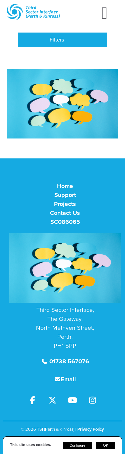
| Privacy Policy (89, 429)
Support (65, 195)
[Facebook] (36, 401)
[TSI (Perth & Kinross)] (33, 18)
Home (65, 186)
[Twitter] (56, 401)
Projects (65, 204)
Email (68, 379)
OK (105, 445)
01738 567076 (68, 361)
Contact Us (65, 213)
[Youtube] (76, 401)
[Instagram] (95, 401)
